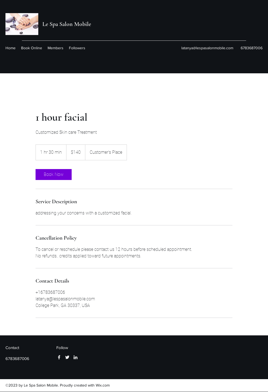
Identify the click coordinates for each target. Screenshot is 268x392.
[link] (54, 174)
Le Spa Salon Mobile (66, 24)
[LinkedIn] (75, 357)
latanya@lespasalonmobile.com (207, 48)
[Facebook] (59, 357)
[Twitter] (67, 357)
